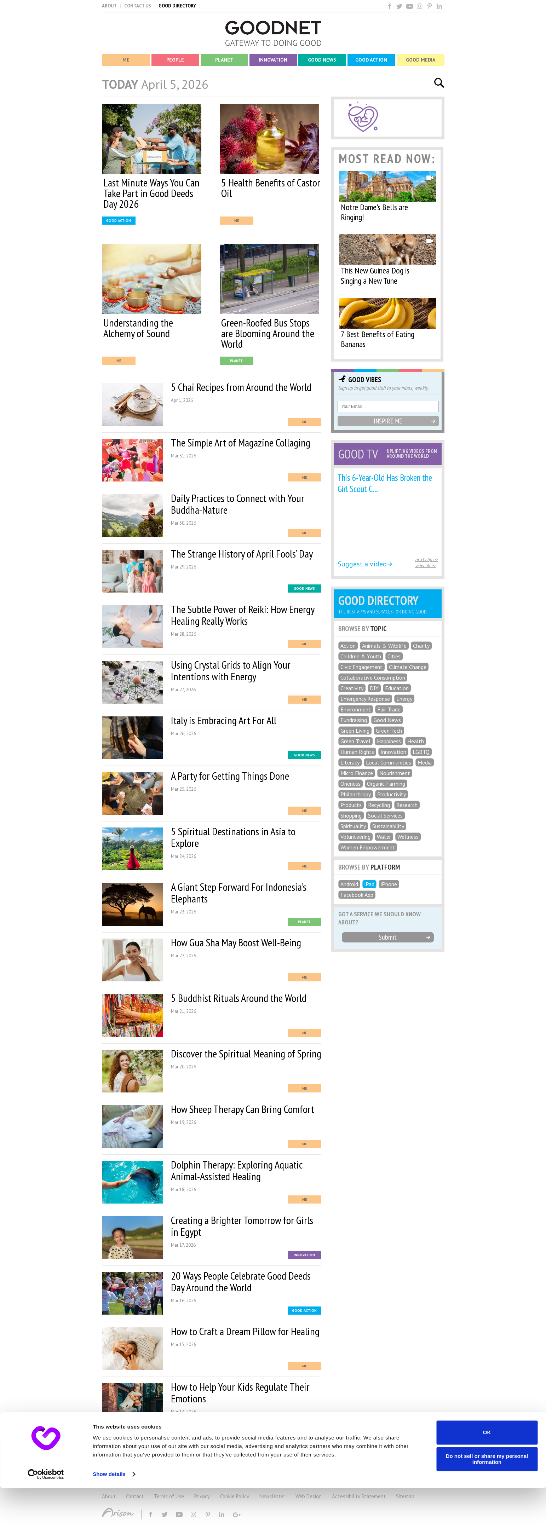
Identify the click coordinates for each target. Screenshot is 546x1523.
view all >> (425, 566)
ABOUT (109, 6)
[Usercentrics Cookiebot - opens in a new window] (46, 1509)
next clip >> (426, 559)
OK (487, 1467)
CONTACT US (137, 6)
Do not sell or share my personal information (487, 1494)
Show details (109, 1509)
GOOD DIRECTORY (177, 6)
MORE (212, 1438)
